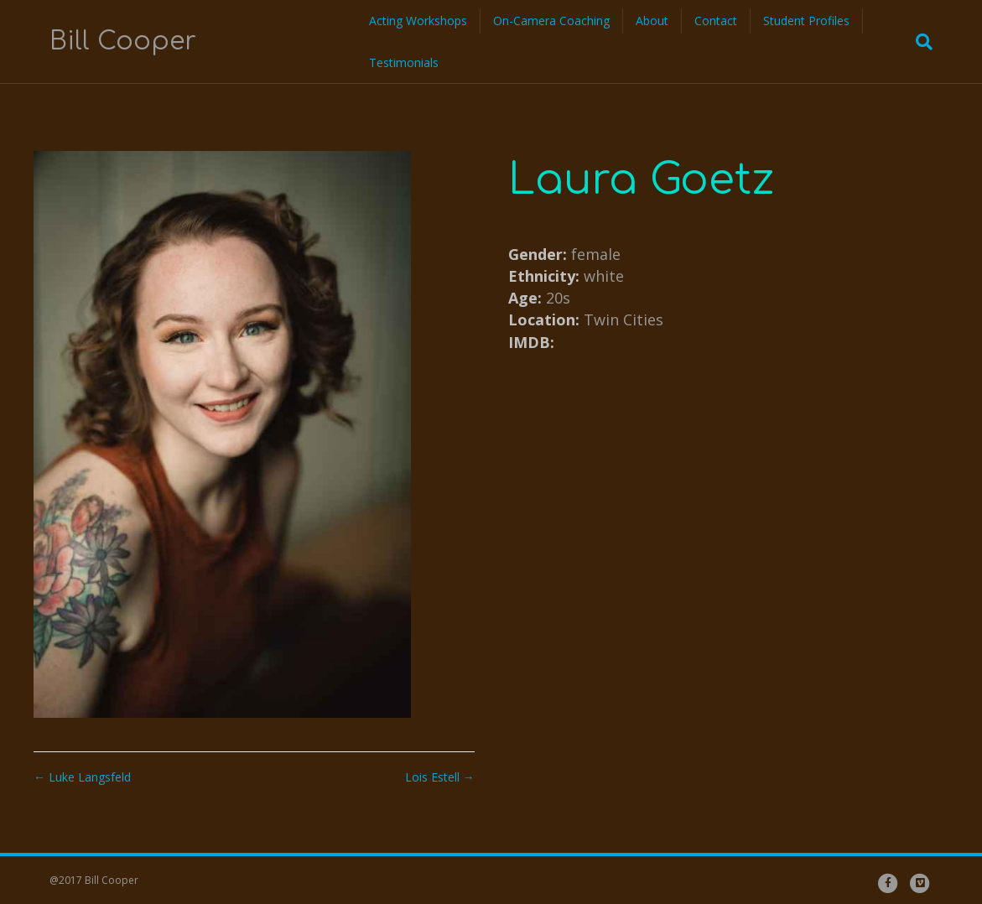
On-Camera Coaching (551, 21)
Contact (715, 21)
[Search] (919, 42)
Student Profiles (806, 21)
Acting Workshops (418, 21)
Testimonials (404, 62)
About (652, 21)
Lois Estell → (440, 777)
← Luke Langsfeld (82, 777)
